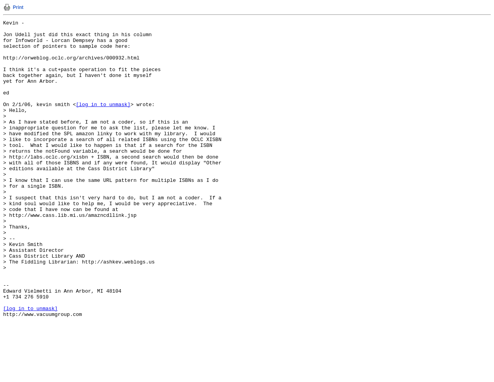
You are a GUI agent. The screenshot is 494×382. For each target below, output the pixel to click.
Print (18, 7)
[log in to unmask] (103, 121)
